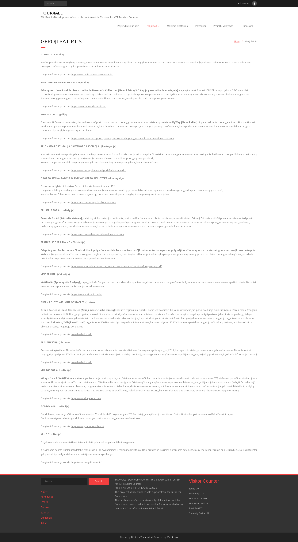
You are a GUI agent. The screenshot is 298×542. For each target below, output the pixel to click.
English (44, 491)
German (45, 507)
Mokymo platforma (177, 26)
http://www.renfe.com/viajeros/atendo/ (92, 74)
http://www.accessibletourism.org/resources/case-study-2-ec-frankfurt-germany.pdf (116, 266)
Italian (44, 523)
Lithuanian (46, 517)
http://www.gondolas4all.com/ (87, 426)
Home (236, 41)
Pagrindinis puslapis (128, 26)
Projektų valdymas (223, 26)
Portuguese (47, 496)
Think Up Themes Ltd (142, 537)
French (44, 502)
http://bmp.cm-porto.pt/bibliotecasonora (93, 202)
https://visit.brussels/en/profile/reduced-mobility (97, 234)
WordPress (172, 537)
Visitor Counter (204, 481)
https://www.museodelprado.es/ (88, 106)
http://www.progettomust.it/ (86, 462)
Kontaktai (248, 26)
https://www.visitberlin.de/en (86, 294)
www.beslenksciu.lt (81, 334)
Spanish (45, 512)
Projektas (152, 26)
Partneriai (200, 26)
